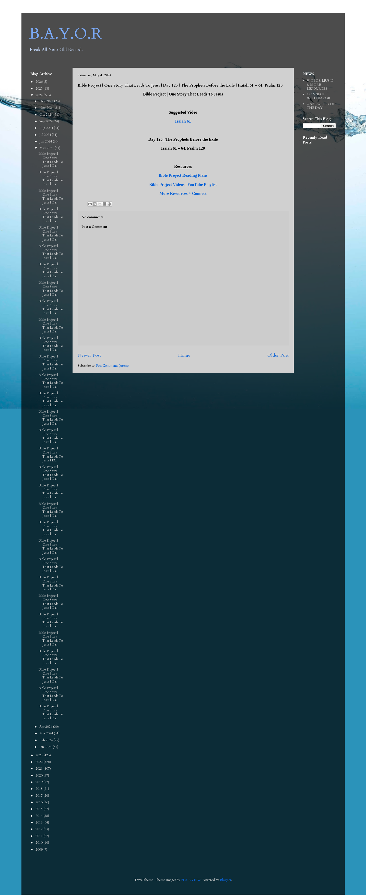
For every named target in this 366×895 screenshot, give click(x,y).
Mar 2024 (46, 733)
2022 (39, 762)
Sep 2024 (46, 121)
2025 (39, 88)
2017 (39, 795)
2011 (39, 836)
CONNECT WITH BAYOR (318, 96)
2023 (39, 755)
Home (184, 355)
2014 (39, 816)
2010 (39, 842)
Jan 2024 (46, 747)
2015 (39, 809)
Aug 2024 (46, 128)
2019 (39, 782)
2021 (39, 768)
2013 (39, 822)
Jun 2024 (46, 141)
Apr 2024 (46, 726)
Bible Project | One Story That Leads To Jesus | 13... (51, 454)
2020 (39, 775)
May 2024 (47, 148)
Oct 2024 (46, 114)
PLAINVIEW (191, 880)
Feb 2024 (46, 740)
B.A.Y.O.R (65, 33)
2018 (39, 788)
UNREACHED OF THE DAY (321, 106)
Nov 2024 (46, 107)
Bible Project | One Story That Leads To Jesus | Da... (51, 159)
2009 (39, 849)
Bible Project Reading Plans (183, 175)
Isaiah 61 (183, 121)
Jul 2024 (45, 135)
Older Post (278, 355)
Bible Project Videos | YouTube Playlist (183, 184)
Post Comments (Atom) (112, 365)
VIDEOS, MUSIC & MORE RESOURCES (320, 84)
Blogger (225, 880)
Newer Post (89, 355)
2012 (39, 829)
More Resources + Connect (182, 193)
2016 (39, 802)
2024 (39, 95)
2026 (39, 81)
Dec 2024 (46, 101)
